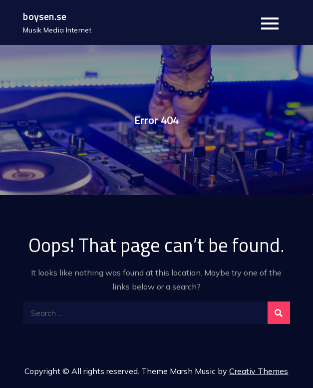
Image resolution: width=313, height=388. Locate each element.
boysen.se (44, 16)
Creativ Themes (258, 371)
